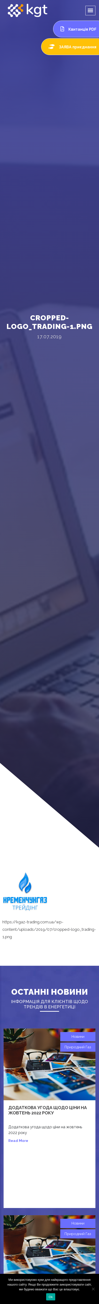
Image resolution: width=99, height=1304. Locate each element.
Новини (78, 1036)
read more (18, 1141)
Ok (51, 1297)
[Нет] (93, 1289)
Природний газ (78, 1047)
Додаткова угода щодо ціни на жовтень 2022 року (47, 1110)
